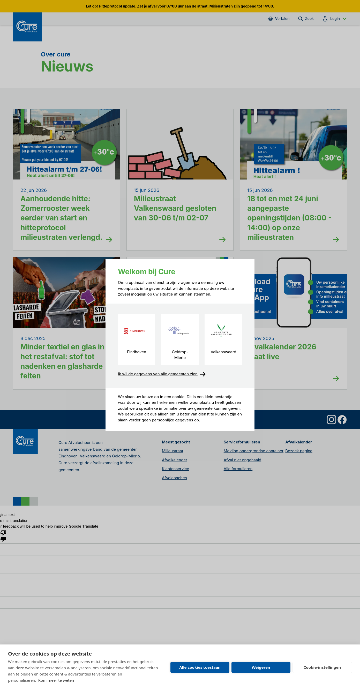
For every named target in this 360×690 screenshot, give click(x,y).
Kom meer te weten (56, 680)
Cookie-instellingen (322, 667)
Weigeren (261, 667)
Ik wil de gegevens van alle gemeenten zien (162, 374)
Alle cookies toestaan (199, 667)
